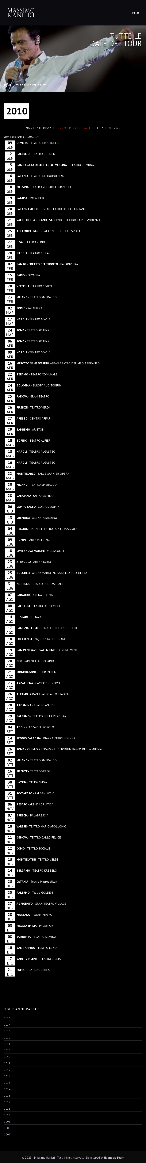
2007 (7, 1134)
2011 (7, 1108)
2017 (7, 1070)
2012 (7, 1102)
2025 (7, 1018)
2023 (7, 1031)
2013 (7, 1095)
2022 (7, 1037)
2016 (7, 1076)
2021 (7, 1044)
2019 (7, 1057)
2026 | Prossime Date (75, 128)
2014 (7, 1089)
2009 (7, 1121)
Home (8, 85)
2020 (7, 1050)
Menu (132, 13)
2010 (7, 1115)
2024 (7, 1024)
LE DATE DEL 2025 (108, 128)
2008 (7, 1128)
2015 (7, 1082)
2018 (7, 1063)
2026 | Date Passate (40, 128)
